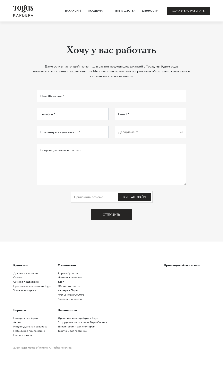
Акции (17, 322)
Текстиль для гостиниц (72, 331)
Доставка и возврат (25, 273)
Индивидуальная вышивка (30, 326)
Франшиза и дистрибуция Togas (78, 318)
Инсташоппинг (22, 335)
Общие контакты (69, 286)
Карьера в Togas (68, 290)
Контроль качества (70, 299)
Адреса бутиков (68, 273)
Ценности (150, 10)
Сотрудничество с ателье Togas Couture (82, 322)
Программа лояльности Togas (32, 286)
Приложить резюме (88, 197)
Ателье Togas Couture (71, 294)
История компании (70, 277)
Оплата (18, 277)
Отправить (111, 214)
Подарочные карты (25, 318)
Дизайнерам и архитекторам (76, 326)
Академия (96, 10)
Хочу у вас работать (188, 10)
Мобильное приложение (29, 331)
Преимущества (123, 10)
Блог (61, 281)
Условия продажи (24, 290)
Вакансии (73, 10)
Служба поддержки (26, 281)
